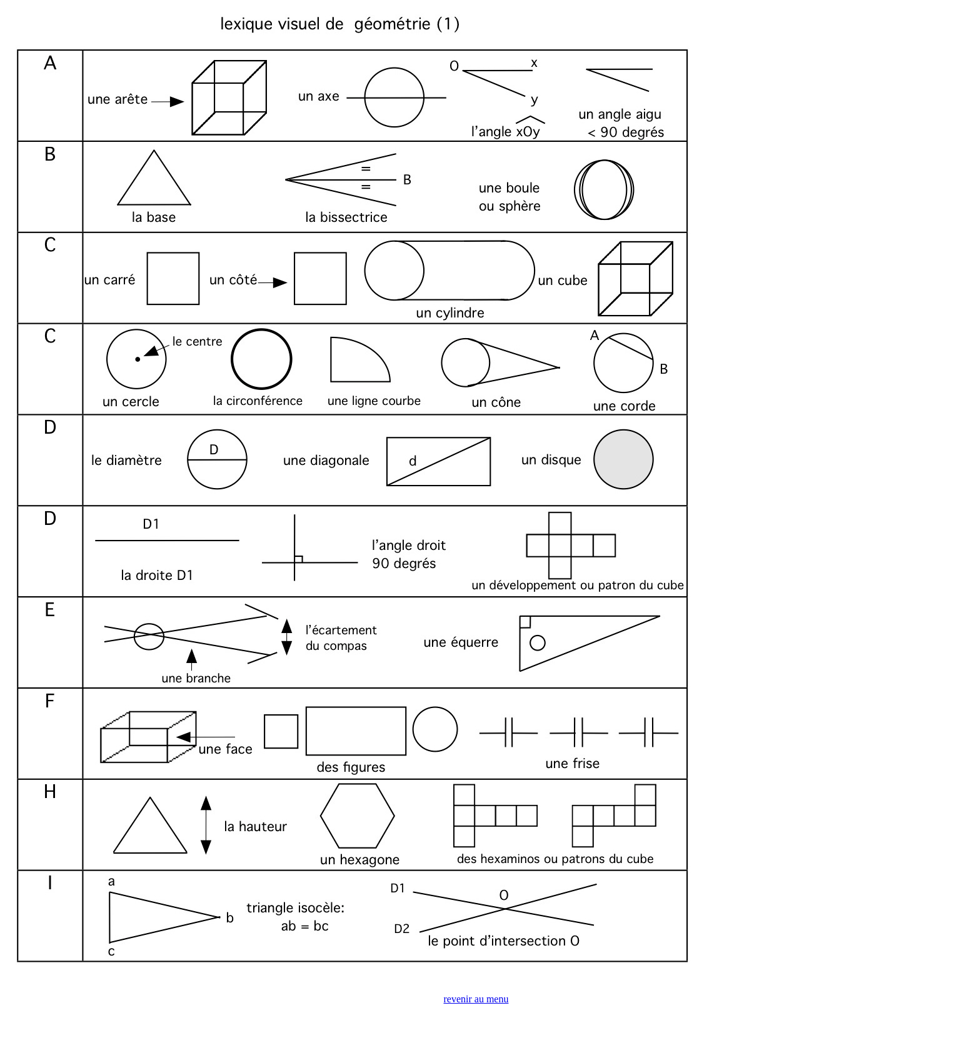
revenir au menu (476, 999)
